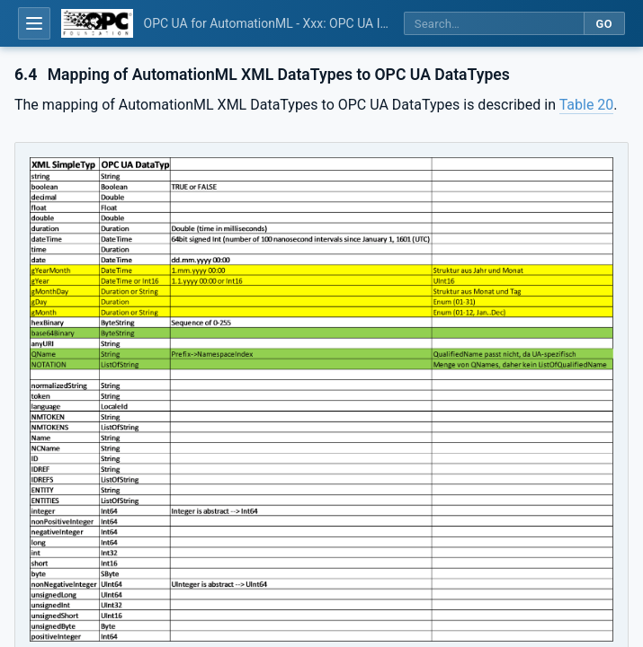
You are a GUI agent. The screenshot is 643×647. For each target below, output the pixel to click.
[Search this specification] (494, 24)
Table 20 (586, 104)
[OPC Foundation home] (97, 23)
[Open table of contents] (34, 23)
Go (603, 24)
